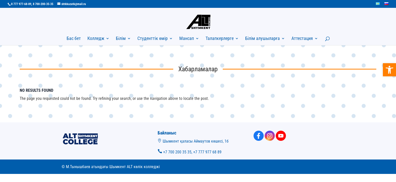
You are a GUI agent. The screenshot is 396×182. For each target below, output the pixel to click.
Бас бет (74, 39)
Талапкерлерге (220, 39)
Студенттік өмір (152, 39)
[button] (389, 69)
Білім (121, 39)
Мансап (186, 39)
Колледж (95, 39)
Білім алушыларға (262, 39)
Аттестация (302, 39)
